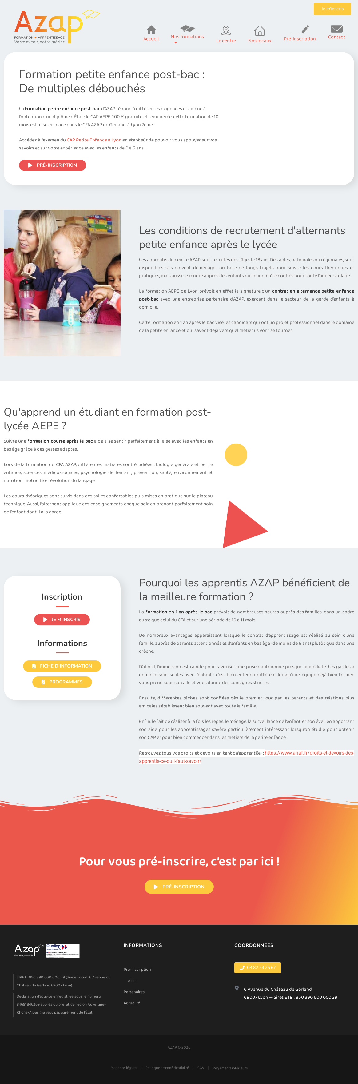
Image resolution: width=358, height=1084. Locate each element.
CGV (200, 1068)
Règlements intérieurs (230, 1068)
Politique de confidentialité (167, 1068)
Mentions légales (124, 1068)
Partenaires (134, 992)
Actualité (132, 1003)
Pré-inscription (137, 969)
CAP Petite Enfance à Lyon (94, 140)
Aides (132, 981)
